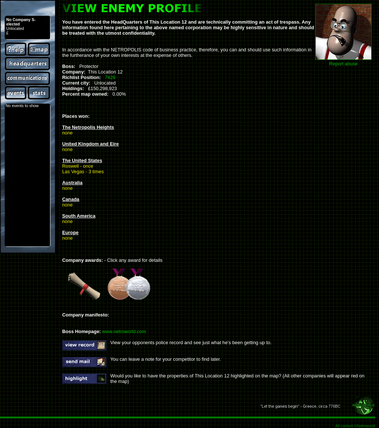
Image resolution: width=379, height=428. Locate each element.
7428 (110, 77)
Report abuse (343, 63)
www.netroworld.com (124, 331)
